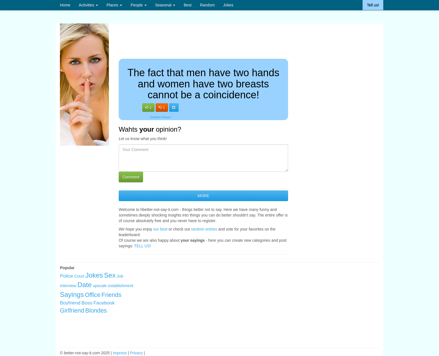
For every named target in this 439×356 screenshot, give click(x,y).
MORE (203, 196)
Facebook (104, 303)
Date (85, 284)
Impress (120, 353)
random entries (204, 229)
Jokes (228, 5)
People (138, 5)
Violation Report (160, 117)
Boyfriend (70, 303)
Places (114, 5)
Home (65, 5)
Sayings (72, 294)
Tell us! (373, 5)
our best (160, 229)
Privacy (136, 353)
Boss (86, 303)
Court (79, 276)
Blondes (96, 310)
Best (188, 5)
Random (207, 5)
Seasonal (165, 5)
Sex (109, 275)
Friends (112, 295)
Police (66, 276)
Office (92, 295)
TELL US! (142, 246)
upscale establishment (113, 285)
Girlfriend (72, 310)
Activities (88, 5)
